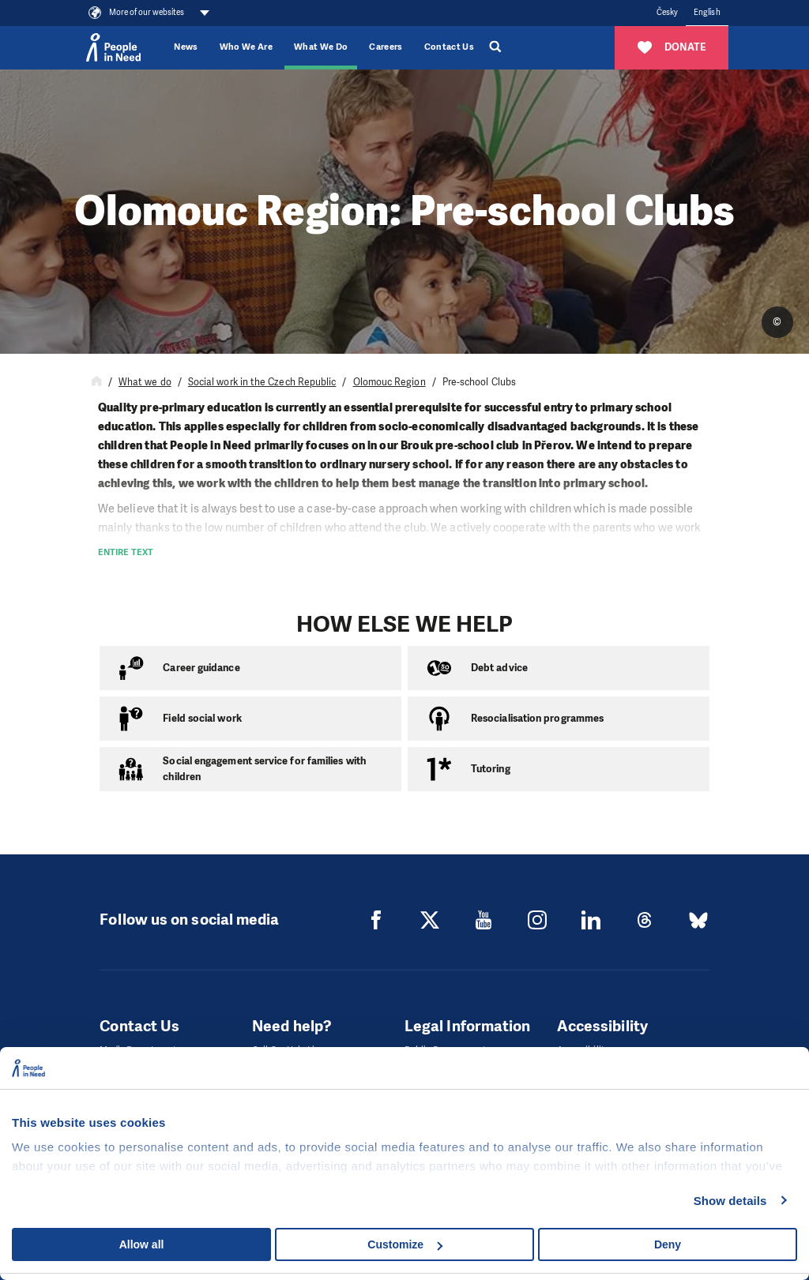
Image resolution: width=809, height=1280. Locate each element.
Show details (730, 1200)
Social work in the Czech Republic (262, 382)
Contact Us (449, 47)
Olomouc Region (389, 382)
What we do (145, 382)
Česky (667, 12)
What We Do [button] (321, 47)
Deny (667, 1244)
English (707, 12)
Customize (404, 1244)
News (186, 47)
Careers (385, 47)
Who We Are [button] (246, 47)
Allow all (141, 1244)
